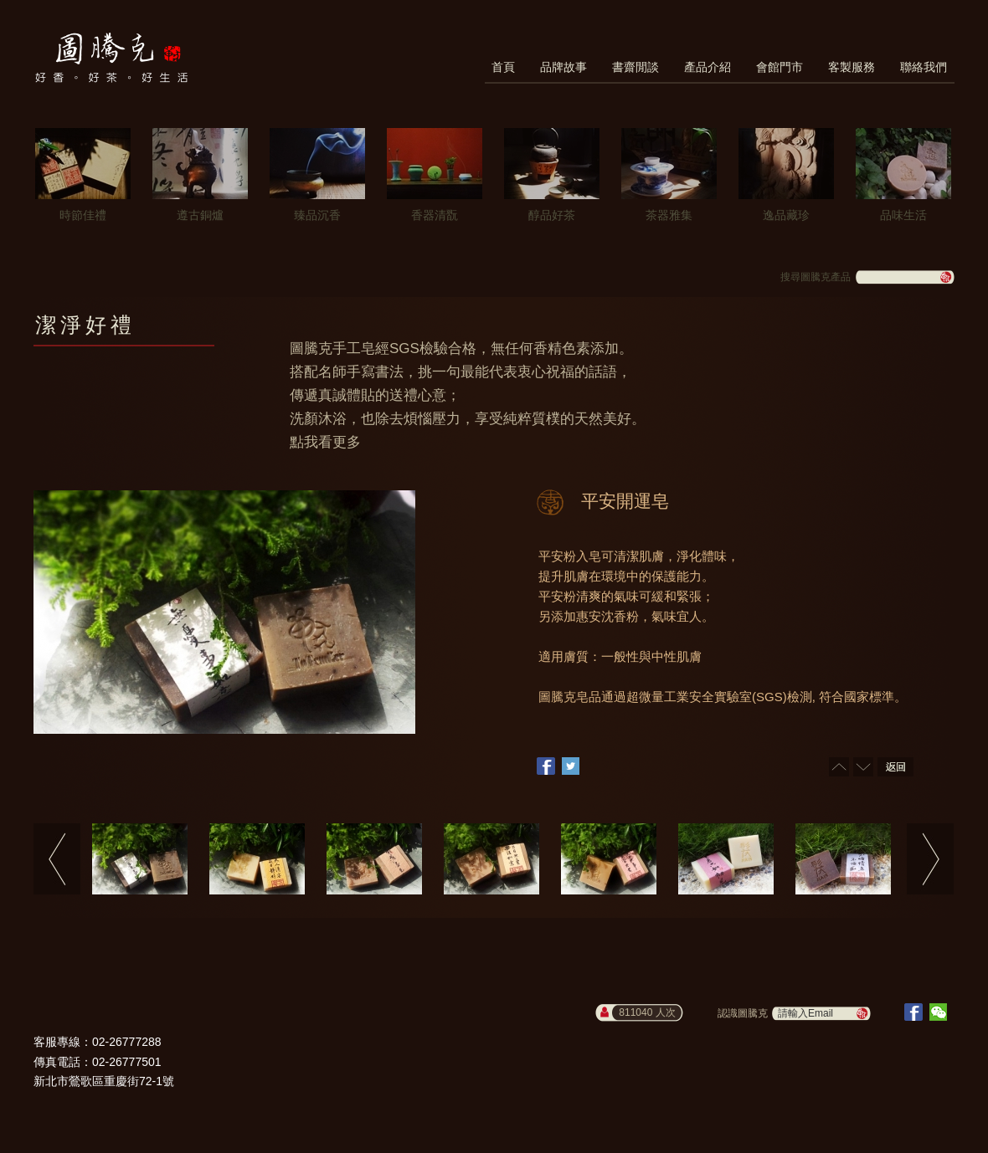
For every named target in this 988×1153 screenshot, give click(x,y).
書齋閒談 (635, 67)
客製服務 (851, 67)
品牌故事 (563, 67)
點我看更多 (325, 442)
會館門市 (779, 67)
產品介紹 (707, 67)
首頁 (503, 67)
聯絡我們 (923, 67)
